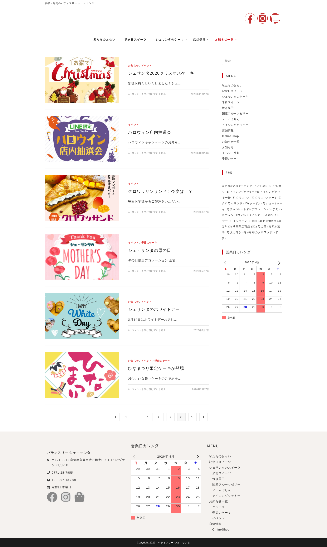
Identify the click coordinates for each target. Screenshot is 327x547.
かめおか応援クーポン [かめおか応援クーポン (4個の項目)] (238, 186)
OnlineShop (230, 136)
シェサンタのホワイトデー (154, 309)
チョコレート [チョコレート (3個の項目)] (240, 208)
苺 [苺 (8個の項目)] (247, 231)
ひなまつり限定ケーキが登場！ (158, 368)
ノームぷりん (231, 119)
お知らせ (133, 65)
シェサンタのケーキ (171, 39)
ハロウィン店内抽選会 (149, 132)
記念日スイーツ (135, 39)
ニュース (218, 507)
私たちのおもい (104, 39)
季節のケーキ (149, 242)
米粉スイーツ (231, 102)
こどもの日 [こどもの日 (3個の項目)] (263, 186)
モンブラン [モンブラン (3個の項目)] (242, 219)
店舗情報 (200, 39)
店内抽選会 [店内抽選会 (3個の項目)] (272, 219)
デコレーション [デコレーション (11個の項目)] (265, 208)
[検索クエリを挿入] (252, 61)
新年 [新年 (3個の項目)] (227, 225)
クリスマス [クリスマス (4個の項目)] (245, 197)
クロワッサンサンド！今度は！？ (160, 191)
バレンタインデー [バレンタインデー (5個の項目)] (254, 214)
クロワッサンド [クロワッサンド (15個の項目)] (235, 202)
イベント (146, 65)
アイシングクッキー (235, 125)
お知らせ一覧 (225, 39)
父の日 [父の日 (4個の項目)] (236, 231)
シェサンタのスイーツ (224, 467)
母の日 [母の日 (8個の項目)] (264, 225)
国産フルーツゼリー (235, 113)
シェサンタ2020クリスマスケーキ (161, 73)
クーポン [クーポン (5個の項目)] (257, 202)
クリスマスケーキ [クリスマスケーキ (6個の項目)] (268, 197)
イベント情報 (231, 153)
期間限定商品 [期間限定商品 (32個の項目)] (245, 225)
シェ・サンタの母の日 (149, 250)
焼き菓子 (228, 108)
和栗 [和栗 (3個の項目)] (257, 219)
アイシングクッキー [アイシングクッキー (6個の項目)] (244, 191)
